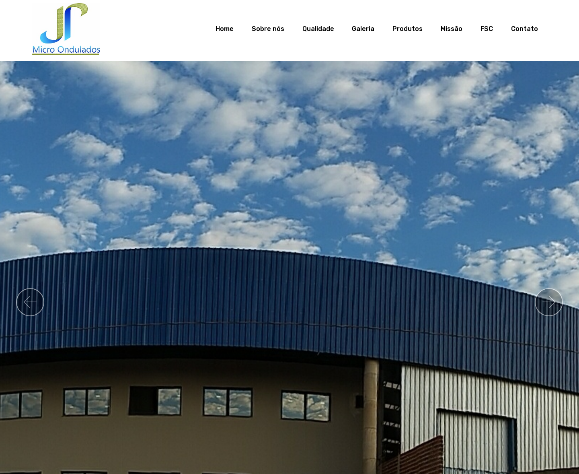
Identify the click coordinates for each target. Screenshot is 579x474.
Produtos (407, 29)
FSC (487, 29)
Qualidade (318, 29)
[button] (30, 302)
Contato (524, 29)
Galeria (363, 29)
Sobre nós (268, 29)
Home (227, 29)
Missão (451, 29)
